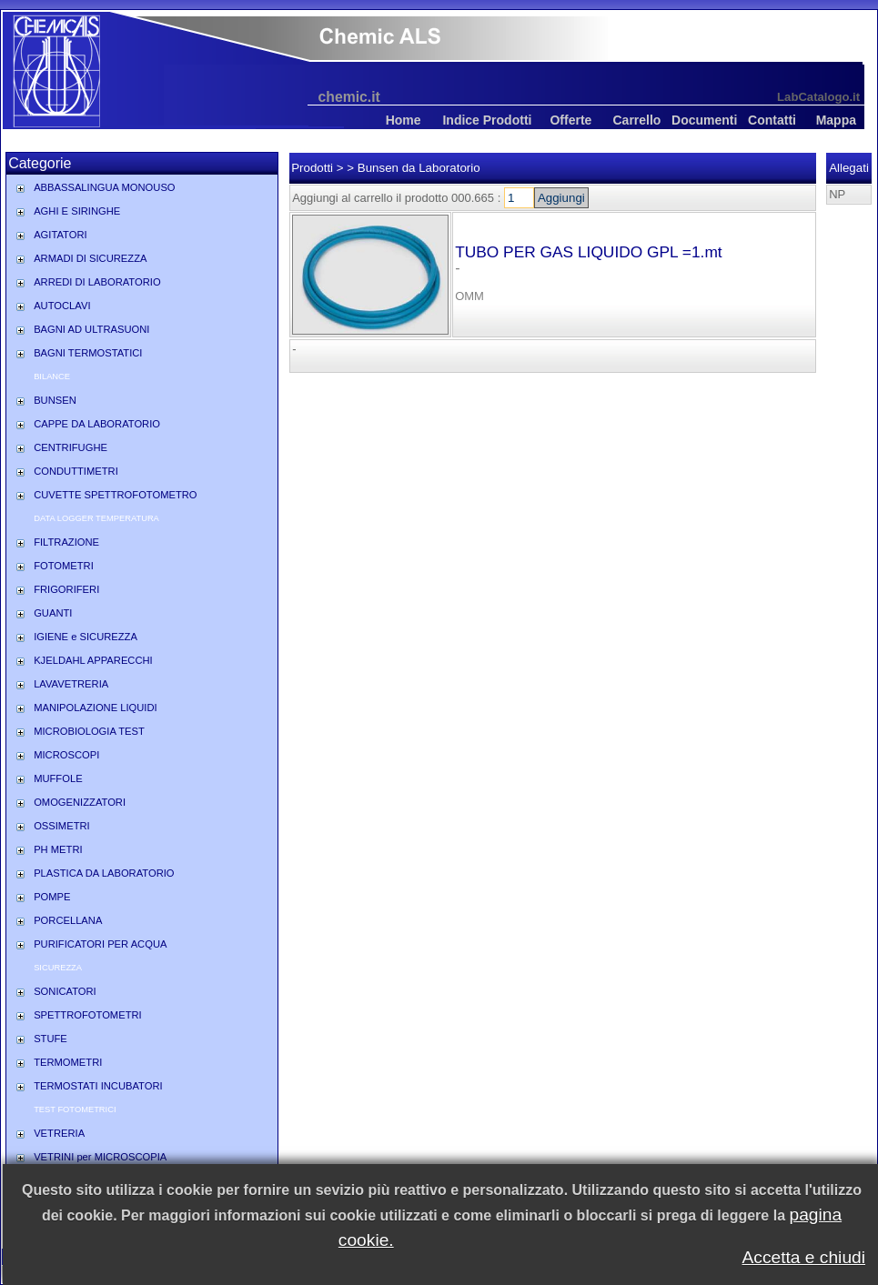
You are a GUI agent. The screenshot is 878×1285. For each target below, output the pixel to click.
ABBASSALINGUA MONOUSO (104, 187)
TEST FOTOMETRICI (75, 1109)
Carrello (636, 120)
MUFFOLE (58, 778)
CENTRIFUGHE (70, 447)
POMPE (52, 896)
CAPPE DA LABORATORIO (97, 423)
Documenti (704, 120)
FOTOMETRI (64, 565)
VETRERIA (59, 1133)
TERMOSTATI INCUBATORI (98, 1085)
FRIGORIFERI (66, 589)
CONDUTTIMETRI (76, 471)
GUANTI (53, 612)
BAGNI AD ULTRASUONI (91, 329)
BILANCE (52, 376)
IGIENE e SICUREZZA (85, 636)
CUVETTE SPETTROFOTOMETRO (115, 494)
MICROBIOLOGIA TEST (89, 731)
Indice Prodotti (486, 120)
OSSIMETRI (62, 825)
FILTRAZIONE (66, 542)
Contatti (772, 120)
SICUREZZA (58, 967)
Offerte (570, 120)
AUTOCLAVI (62, 305)
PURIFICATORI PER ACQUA (100, 944)
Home (403, 120)
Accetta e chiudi (803, 1257)
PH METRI (58, 849)
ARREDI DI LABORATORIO (97, 281)
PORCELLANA (68, 920)
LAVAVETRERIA (71, 683)
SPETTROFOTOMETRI (88, 1014)
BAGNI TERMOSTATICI (88, 352)
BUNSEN (55, 400)
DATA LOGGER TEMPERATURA (96, 518)
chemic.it (349, 97)
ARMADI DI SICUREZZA (90, 258)
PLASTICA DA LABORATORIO (104, 873)
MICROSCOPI (66, 754)
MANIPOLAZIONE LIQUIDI (95, 707)
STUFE (50, 1038)
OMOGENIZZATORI (80, 802)
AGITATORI (60, 234)
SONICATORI (65, 991)
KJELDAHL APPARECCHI (93, 660)
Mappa (836, 120)
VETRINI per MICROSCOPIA (100, 1156)
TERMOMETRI (68, 1062)
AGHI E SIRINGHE (77, 211)
